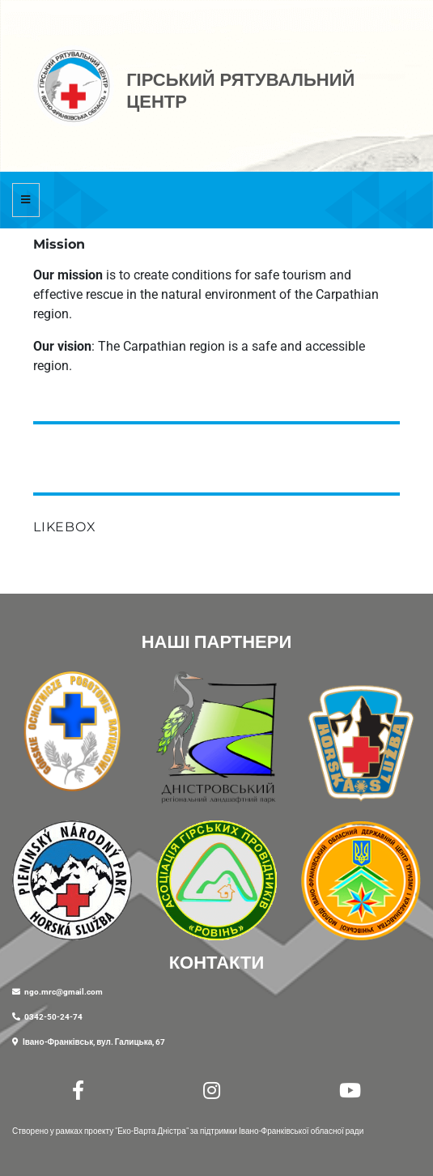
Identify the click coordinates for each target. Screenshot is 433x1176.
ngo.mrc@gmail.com (63, 991)
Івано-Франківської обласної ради (301, 1131)
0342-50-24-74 (53, 1016)
